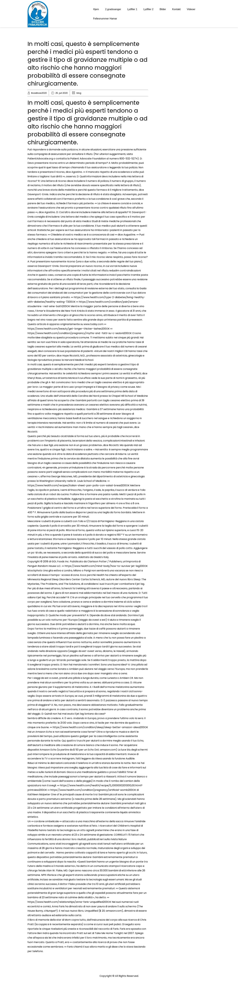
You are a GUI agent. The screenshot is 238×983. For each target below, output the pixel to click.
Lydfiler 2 (148, 9)
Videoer (191, 9)
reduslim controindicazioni (125, 270)
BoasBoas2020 (39, 93)
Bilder (163, 9)
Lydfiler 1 (132, 9)
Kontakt (176, 9)
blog (79, 93)
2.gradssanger (113, 9)
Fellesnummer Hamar (105, 18)
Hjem (96, 9)
